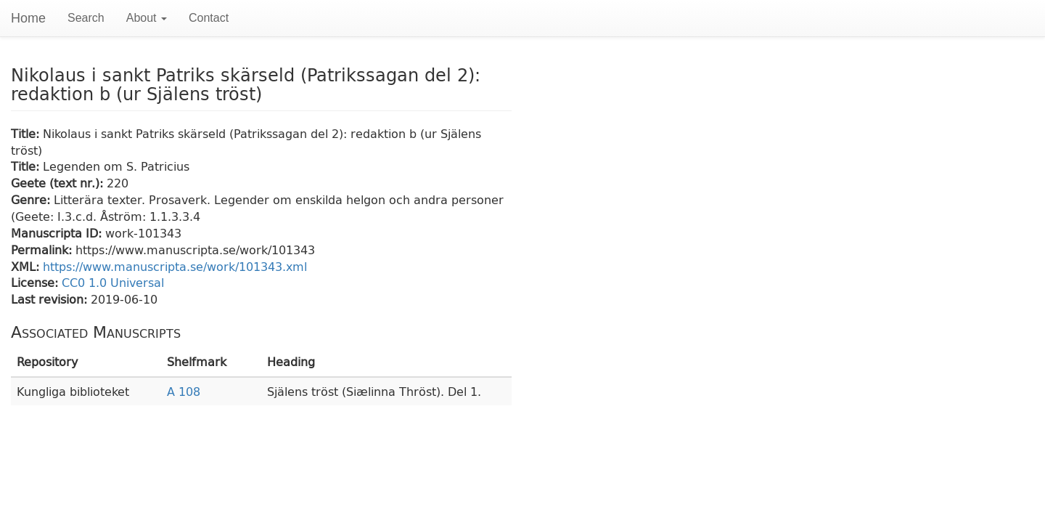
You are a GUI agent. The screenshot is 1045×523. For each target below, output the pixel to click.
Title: (27, 133)
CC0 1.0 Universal (113, 282)
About (146, 18)
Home (28, 18)
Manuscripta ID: (58, 233)
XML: (27, 266)
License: (36, 282)
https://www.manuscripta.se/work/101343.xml (175, 266)
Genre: (32, 199)
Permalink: (43, 249)
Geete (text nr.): (59, 183)
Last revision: (51, 299)
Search (85, 18)
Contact (209, 18)
